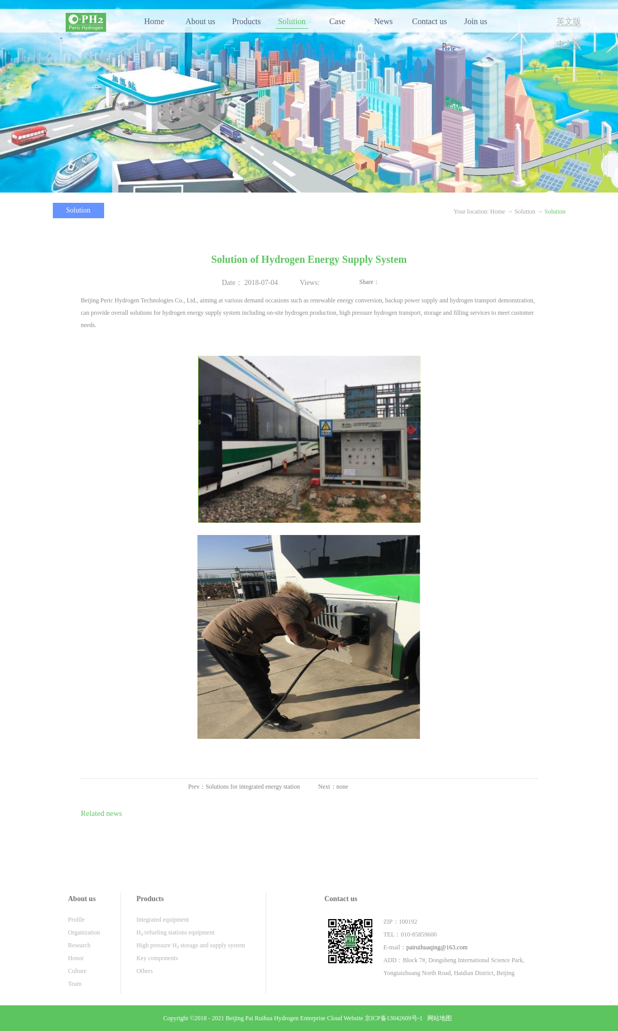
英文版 (568, 21)
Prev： (244, 786)
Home (154, 21)
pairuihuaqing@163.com (436, 947)
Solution (524, 211)
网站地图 (438, 1018)
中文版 (568, 44)
